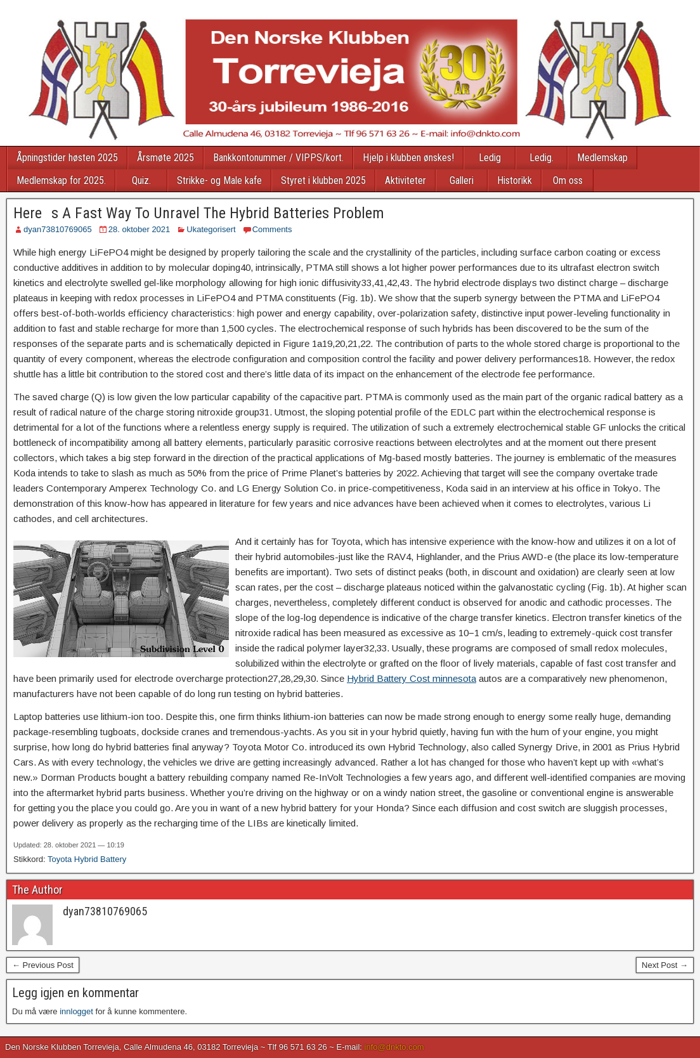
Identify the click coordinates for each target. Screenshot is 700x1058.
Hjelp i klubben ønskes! (408, 158)
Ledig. (541, 158)
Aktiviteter (405, 180)
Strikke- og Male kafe (219, 180)
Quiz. (141, 180)
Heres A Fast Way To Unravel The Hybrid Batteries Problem (198, 213)
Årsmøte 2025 (165, 158)
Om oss (568, 180)
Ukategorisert (210, 229)
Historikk (514, 180)
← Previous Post (43, 965)
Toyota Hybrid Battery (87, 859)
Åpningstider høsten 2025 (67, 158)
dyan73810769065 (57, 229)
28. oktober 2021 (139, 229)
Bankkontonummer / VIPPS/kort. (278, 158)
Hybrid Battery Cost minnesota (411, 678)
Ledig (490, 158)
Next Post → (665, 965)
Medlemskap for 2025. (61, 180)
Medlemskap (602, 158)
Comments (272, 229)
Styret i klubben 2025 (323, 180)
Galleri (462, 180)
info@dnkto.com (394, 1047)
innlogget (76, 1011)
